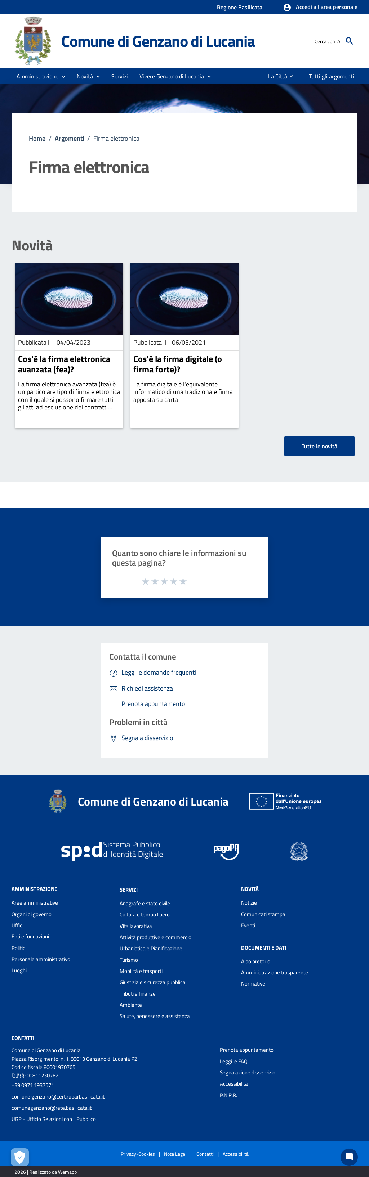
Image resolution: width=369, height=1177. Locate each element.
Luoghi (19, 970)
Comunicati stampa (263, 914)
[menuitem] (274, 76)
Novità (32, 245)
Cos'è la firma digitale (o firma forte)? (177, 364)
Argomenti (69, 138)
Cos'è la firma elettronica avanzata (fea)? (64, 364)
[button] (320, 7)
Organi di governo (32, 914)
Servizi (129, 890)
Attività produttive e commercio (155, 937)
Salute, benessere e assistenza (155, 1016)
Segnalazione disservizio (247, 1072)
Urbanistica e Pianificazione (151, 948)
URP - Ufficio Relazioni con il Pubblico (54, 1119)
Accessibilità (234, 1083)
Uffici (17, 925)
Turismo (129, 960)
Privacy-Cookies (138, 1154)
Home (37, 138)
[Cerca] (349, 41)
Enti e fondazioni (30, 936)
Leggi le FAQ (234, 1061)
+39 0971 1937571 (33, 1085)
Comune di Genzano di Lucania (157, 41)
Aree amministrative (35, 902)
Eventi (248, 925)
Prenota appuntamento (247, 1050)
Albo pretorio (255, 961)
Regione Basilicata (239, 7)
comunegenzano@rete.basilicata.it (52, 1108)
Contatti (23, 1038)
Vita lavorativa (136, 926)
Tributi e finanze (138, 994)
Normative (253, 983)
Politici (19, 948)
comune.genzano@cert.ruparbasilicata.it (58, 1096)
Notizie (249, 902)
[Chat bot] (349, 1157)
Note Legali (175, 1154)
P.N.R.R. (228, 1095)
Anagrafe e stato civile (145, 903)
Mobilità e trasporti (141, 971)
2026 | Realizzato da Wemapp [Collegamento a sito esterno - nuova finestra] (45, 1172)
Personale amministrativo (41, 959)
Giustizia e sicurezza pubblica (153, 982)
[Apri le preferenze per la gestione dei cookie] (20, 1157)
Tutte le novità (319, 446)
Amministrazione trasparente (274, 972)
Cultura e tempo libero (145, 914)
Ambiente (131, 1005)
